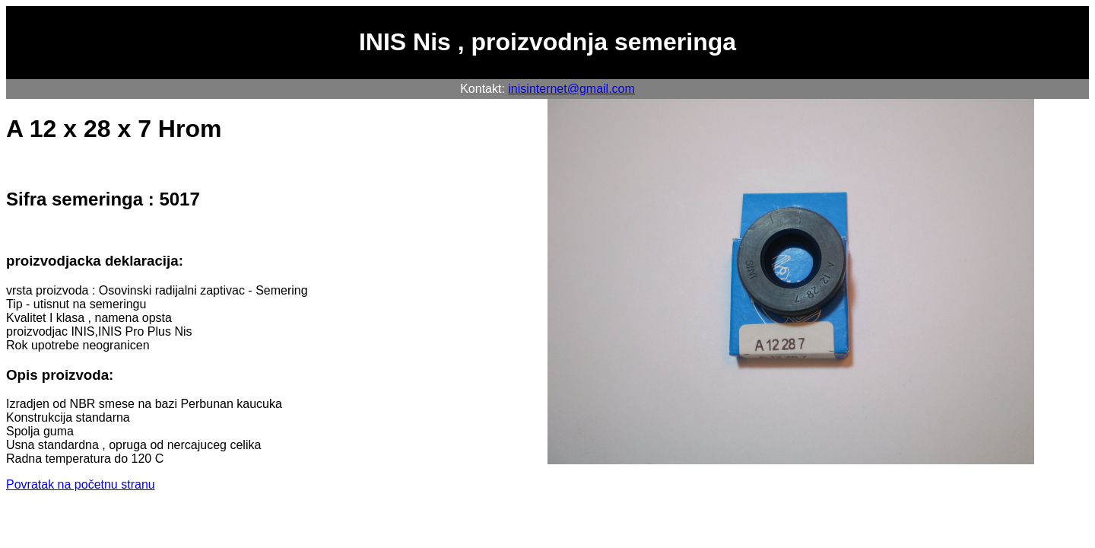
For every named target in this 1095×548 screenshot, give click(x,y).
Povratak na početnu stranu (80, 484)
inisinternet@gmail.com (571, 88)
